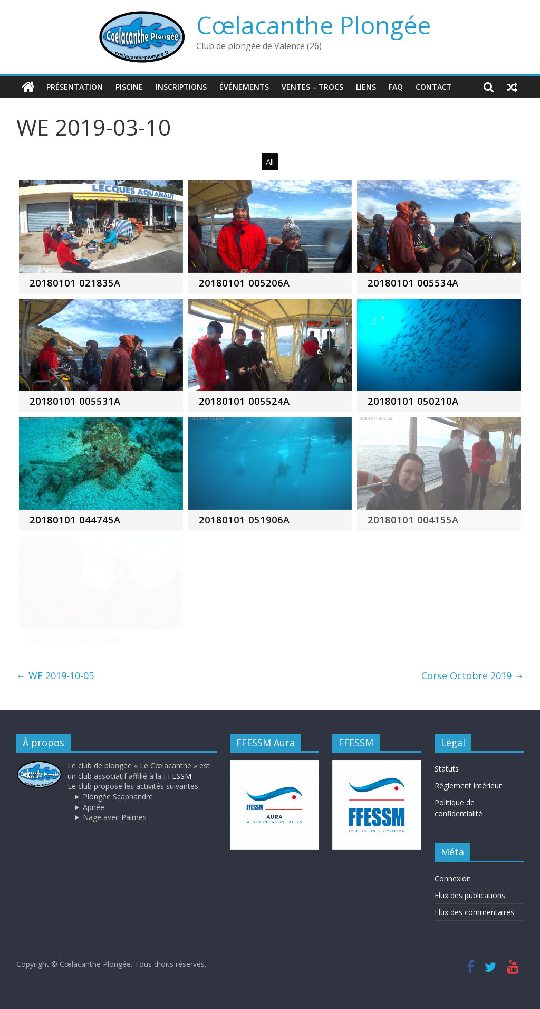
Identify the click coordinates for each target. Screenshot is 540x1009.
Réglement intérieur (468, 785)
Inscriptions (181, 87)
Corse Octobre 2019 (472, 675)
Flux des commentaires (474, 912)
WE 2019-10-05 (55, 675)
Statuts (447, 769)
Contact (434, 87)
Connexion (453, 878)
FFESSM (177, 776)
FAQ (396, 87)
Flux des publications (470, 895)
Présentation (74, 87)
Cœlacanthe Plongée (313, 24)
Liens (366, 87)
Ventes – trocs (312, 87)
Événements (244, 87)
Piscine (129, 87)
